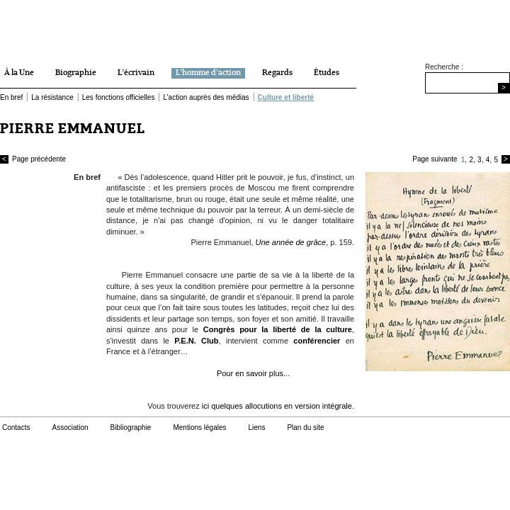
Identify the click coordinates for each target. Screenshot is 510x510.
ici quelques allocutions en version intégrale (277, 406)
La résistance (52, 97)
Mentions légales (199, 427)
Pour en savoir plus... (253, 373)
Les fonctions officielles (118, 97)
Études (326, 73)
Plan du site (305, 427)
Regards (277, 73)
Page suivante (434, 159)
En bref (11, 97)
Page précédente (33, 159)
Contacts (16, 427)
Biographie (75, 73)
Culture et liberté (286, 97)
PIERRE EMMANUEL (72, 128)
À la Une (19, 73)
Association (70, 427)
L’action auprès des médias (206, 97)
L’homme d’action (208, 73)
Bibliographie (131, 427)
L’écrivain (136, 73)
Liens (256, 427)
